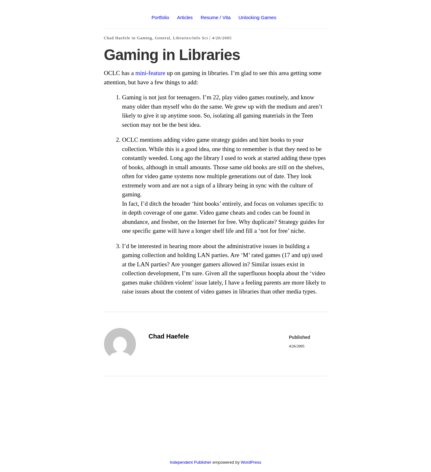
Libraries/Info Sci (190, 37)
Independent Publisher (190, 462)
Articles (185, 17)
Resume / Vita (216, 17)
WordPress (251, 462)
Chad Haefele (117, 37)
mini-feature (150, 73)
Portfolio (160, 17)
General (162, 37)
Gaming (144, 37)
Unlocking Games (257, 17)
